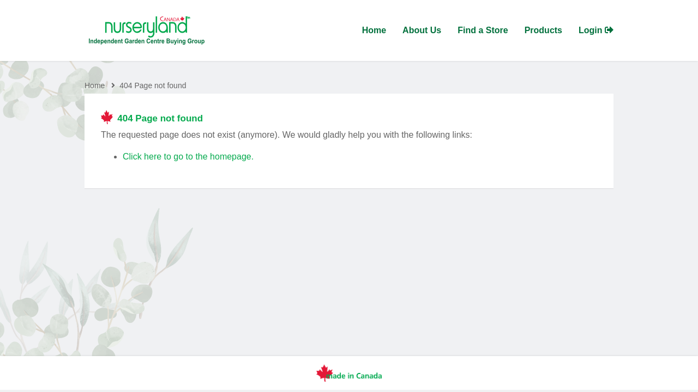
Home (374, 30)
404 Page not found (152, 85)
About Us (421, 30)
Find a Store (483, 30)
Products (543, 30)
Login (596, 30)
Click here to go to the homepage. (188, 156)
